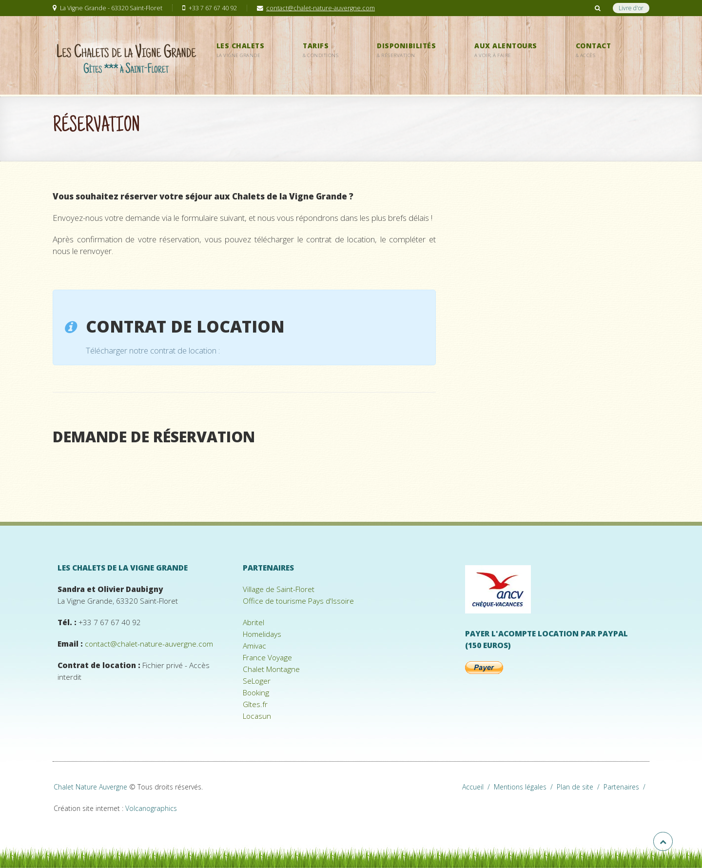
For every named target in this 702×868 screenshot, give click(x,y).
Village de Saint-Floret (278, 589)
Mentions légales (525, 786)
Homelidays (262, 634)
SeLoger (257, 681)
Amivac (254, 646)
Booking (256, 693)
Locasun (257, 716)
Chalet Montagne (271, 669)
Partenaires (626, 786)
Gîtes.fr (255, 704)
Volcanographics (151, 808)
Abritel (253, 622)
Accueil (478, 786)
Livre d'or (631, 8)
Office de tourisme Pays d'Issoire (298, 601)
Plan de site (580, 786)
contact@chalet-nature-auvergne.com (320, 8)
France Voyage (267, 657)
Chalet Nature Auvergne (90, 786)
